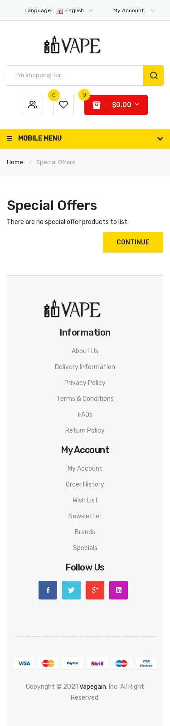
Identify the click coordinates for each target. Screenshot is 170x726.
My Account (85, 469)
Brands (85, 532)
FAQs (85, 415)
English (59, 10)
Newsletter (85, 516)
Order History (85, 484)
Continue (133, 242)
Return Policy (85, 430)
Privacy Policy (85, 383)
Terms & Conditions (85, 399)
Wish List (85, 500)
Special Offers (55, 162)
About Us (85, 351)
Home (15, 162)
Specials (85, 548)
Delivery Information (85, 367)
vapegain (92, 687)
